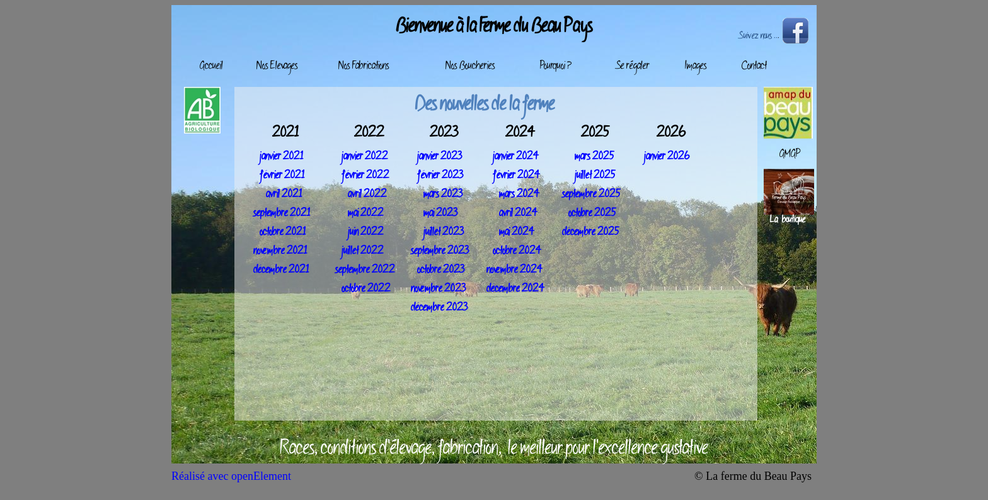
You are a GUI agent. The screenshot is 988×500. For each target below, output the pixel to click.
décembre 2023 (439, 308)
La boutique (787, 220)
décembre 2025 (590, 232)
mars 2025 (594, 157)
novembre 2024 (514, 270)
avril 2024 (518, 213)
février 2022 (365, 176)
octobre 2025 (592, 213)
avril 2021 (284, 194)
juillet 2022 (363, 251)
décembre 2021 (281, 270)
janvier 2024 (516, 157)
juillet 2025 (595, 176)
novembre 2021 (280, 251)
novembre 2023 (438, 289)
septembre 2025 (591, 194)
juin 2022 (366, 232)
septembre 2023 (440, 251)
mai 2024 (516, 232)
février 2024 (516, 176)
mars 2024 (519, 194)
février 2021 (282, 176)
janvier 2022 (365, 157)
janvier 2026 (666, 157)
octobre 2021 (283, 232)
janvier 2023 (439, 157)
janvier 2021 (281, 157)
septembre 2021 (281, 213)
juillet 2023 (443, 232)
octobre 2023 (440, 270)
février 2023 (440, 176)
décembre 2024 (515, 289)
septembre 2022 (365, 270)
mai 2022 (366, 213)
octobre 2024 (517, 251)
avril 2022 (367, 194)
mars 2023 (442, 194)
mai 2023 (440, 213)
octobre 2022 (366, 289)
